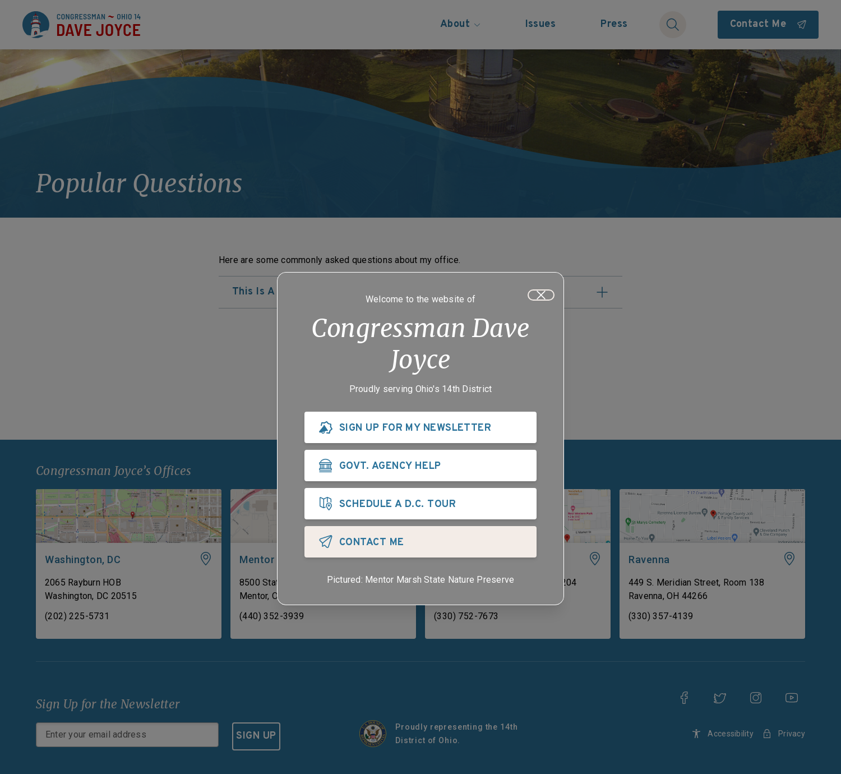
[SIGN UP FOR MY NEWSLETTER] (420, 429)
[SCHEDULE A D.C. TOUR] (420, 506)
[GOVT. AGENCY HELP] (420, 467)
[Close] (541, 297)
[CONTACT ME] (420, 544)
